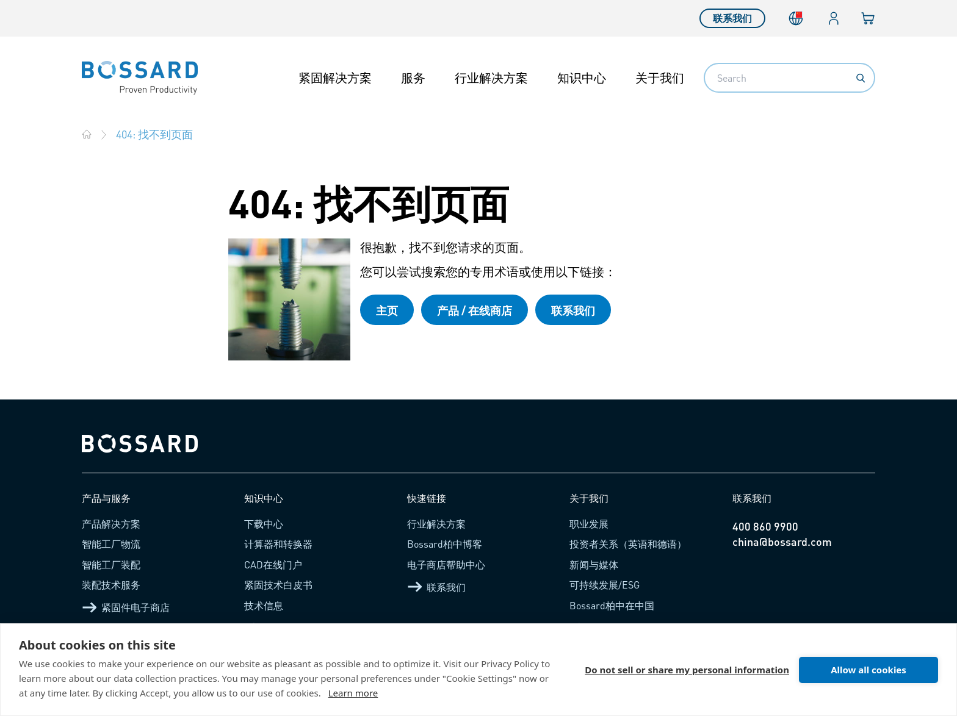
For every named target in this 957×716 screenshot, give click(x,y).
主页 (387, 310)
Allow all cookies (868, 670)
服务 (413, 77)
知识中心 (581, 77)
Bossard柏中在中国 (611, 605)
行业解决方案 (491, 77)
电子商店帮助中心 (446, 564)
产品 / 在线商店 (474, 310)
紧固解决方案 (335, 77)
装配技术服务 (111, 584)
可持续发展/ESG (604, 584)
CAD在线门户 (273, 564)
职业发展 (589, 523)
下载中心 (263, 523)
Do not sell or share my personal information (687, 670)
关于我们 (659, 77)
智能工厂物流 (111, 543)
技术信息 (263, 605)
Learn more (353, 693)
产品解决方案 (111, 523)
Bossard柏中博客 (444, 543)
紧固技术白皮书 (278, 584)
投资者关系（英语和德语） (628, 543)
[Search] (860, 78)
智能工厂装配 (111, 564)
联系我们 (732, 18)
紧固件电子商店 (126, 607)
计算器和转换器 (278, 543)
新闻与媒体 (593, 564)
